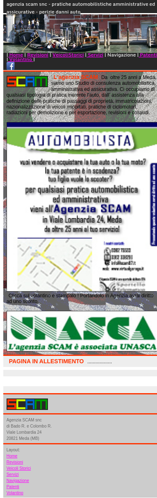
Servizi (94, 55)
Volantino (21, 59)
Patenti (148, 55)
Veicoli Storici (19, 468)
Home (15, 55)
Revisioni (37, 55)
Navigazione (18, 480)
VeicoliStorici (68, 55)
